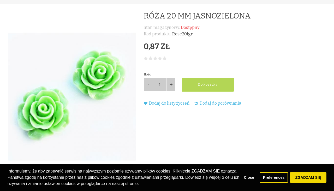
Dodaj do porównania (217, 103)
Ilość (147, 74)
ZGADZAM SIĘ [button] (308, 177)
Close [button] (249, 177)
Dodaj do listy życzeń (166, 103)
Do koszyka (208, 84)
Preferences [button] (273, 177)
